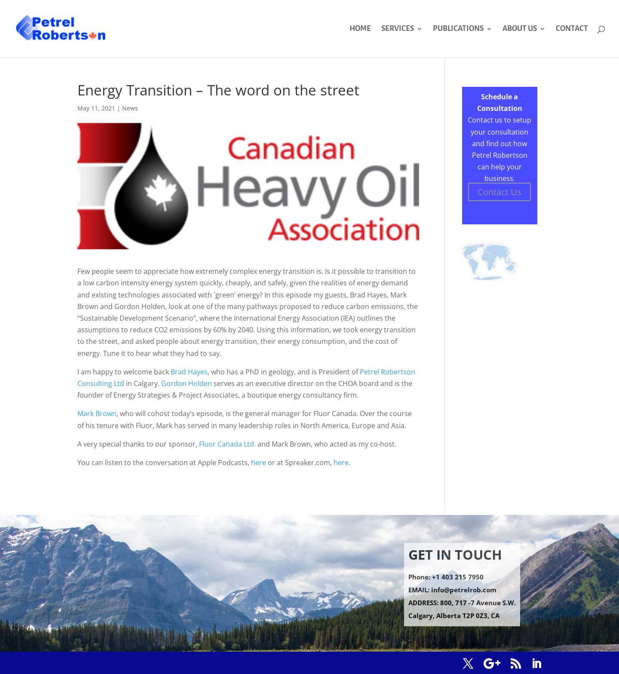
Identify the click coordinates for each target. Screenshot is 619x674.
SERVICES (397, 29)
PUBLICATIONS (458, 29)
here (258, 462)
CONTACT (572, 29)
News (130, 108)
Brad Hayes (189, 372)
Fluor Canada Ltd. (227, 444)
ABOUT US (520, 29)
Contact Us (499, 192)
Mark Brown (96, 413)
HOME (360, 29)
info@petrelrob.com (463, 589)
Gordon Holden (186, 383)
